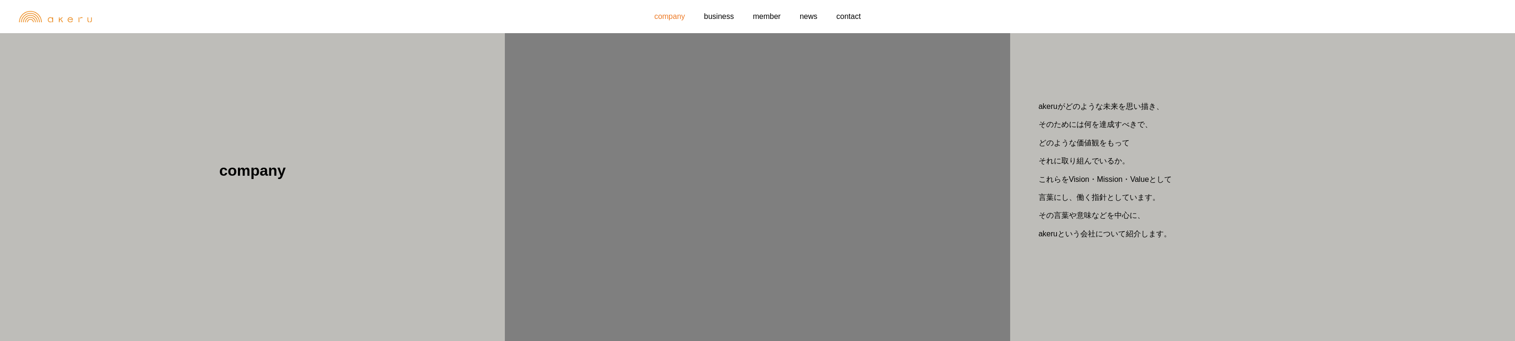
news (808, 16)
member (767, 16)
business (719, 16)
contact (848, 16)
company (669, 16)
